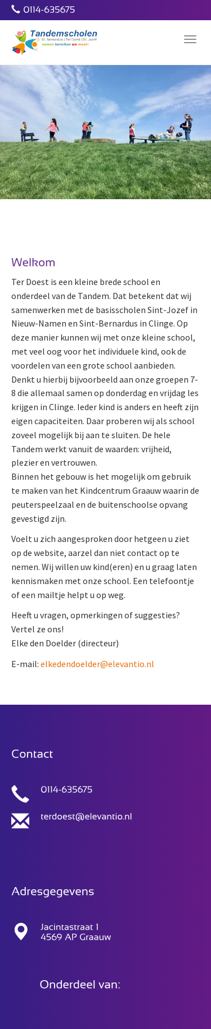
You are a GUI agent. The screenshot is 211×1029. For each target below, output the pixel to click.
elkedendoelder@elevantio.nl (97, 663)
